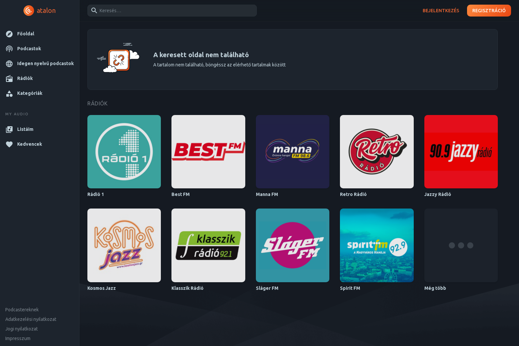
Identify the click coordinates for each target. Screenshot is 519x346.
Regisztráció (489, 11)
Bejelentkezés (441, 11)
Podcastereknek (22, 309)
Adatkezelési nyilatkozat (30, 319)
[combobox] (171, 10)
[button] (39, 33)
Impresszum (17, 338)
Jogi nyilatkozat (21, 328)
